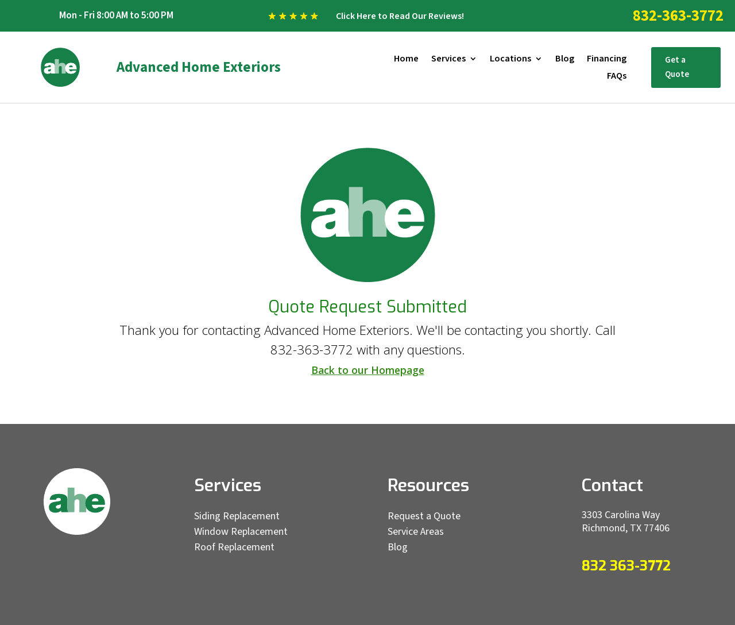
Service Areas (416, 531)
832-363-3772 (678, 16)
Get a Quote (677, 67)
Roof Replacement (234, 547)
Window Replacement (241, 531)
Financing (606, 60)
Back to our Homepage (367, 370)
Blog (564, 60)
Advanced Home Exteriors (199, 67)
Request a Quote (424, 516)
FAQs (616, 77)
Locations (510, 60)
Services (448, 60)
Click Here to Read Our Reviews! (400, 16)
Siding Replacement (237, 516)
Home (406, 60)
